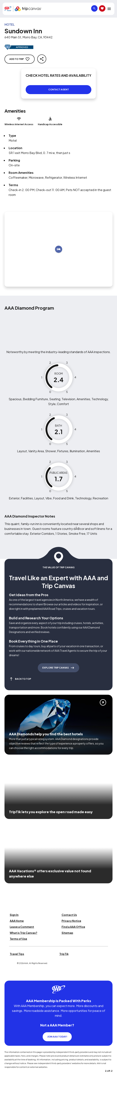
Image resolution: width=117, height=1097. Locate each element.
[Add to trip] (58, 249)
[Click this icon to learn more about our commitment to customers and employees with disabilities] (10, 976)
